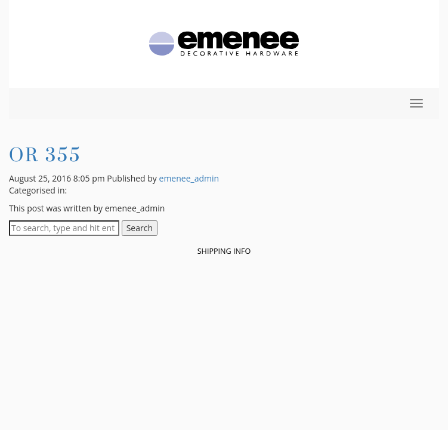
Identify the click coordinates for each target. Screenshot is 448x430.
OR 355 (45, 154)
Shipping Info (224, 251)
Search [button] (139, 228)
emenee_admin (189, 178)
